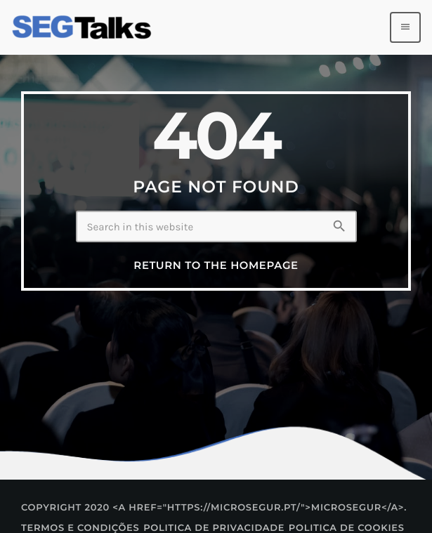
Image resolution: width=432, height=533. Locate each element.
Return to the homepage (215, 265)
